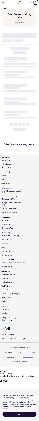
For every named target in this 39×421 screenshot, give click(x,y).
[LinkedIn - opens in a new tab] (19, 338)
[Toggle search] (35, 2)
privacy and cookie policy (14, 406)
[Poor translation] (5, 381)
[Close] (36, 391)
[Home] (19, 2)
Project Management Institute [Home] (8, 319)
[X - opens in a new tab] (7, 338)
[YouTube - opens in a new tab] (15, 338)
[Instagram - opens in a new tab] (11, 338)
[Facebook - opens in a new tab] (2, 338)
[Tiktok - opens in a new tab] (24, 338)
